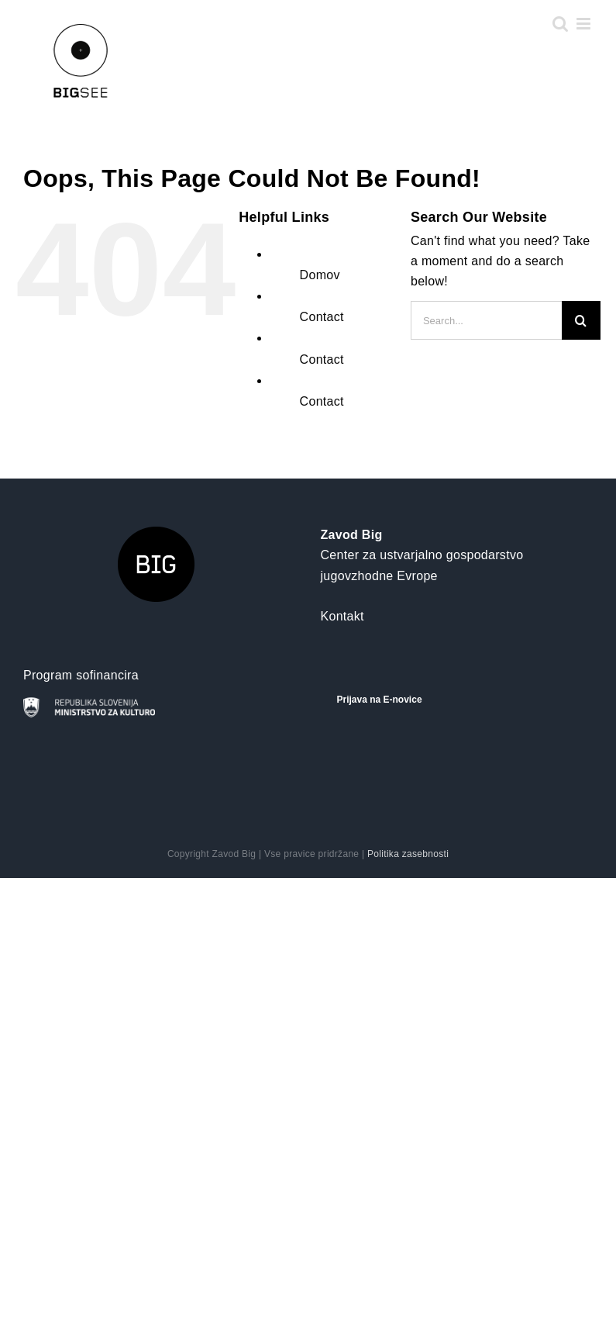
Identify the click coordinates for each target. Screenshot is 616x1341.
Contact (322, 316)
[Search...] (486, 320)
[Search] (581, 320)
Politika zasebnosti (408, 853)
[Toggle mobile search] (560, 24)
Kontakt (342, 616)
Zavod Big (352, 534)
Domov (320, 275)
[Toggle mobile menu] (584, 24)
